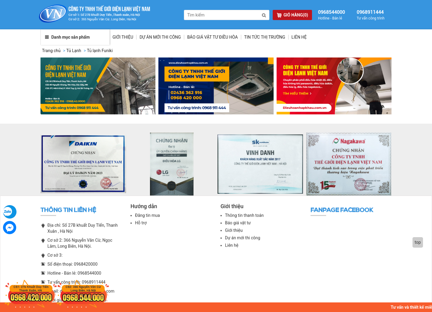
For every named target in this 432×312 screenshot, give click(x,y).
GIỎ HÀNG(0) (292, 15)
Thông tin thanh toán (244, 219)
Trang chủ (51, 51)
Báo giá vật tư (238, 226)
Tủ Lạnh (73, 51)
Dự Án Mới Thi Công (160, 38)
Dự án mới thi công (242, 241)
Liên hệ (299, 38)
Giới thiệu (122, 38)
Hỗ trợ (141, 226)
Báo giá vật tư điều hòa (212, 38)
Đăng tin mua (147, 219)
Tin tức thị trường (264, 38)
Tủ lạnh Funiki (100, 51)
